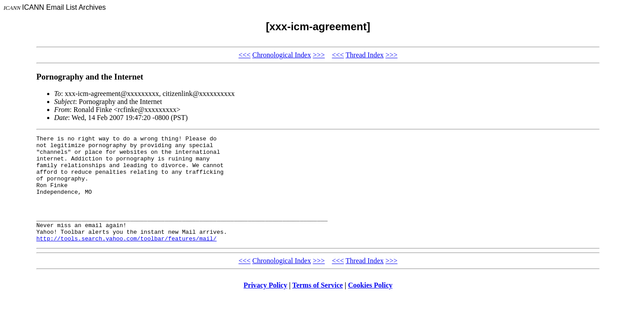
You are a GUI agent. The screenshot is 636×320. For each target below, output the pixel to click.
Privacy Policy (265, 306)
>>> (319, 55)
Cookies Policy (370, 306)
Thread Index (365, 55)
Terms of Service (317, 306)
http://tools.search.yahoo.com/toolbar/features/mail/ (126, 260)
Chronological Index (281, 55)
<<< (245, 55)
